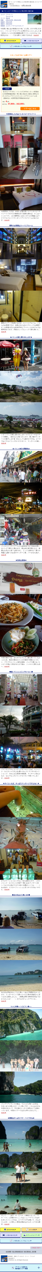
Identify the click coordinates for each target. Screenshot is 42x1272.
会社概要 (8, 1251)
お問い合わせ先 (26, 5)
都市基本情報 (11, 41)
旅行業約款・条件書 (30, 1251)
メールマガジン (15, 5)
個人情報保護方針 (17, 1251)
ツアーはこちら (30, 109)
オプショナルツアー (32, 1235)
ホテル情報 (32, 1229)
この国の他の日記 (32, 41)
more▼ (36, 35)
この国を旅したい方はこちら (21, 46)
